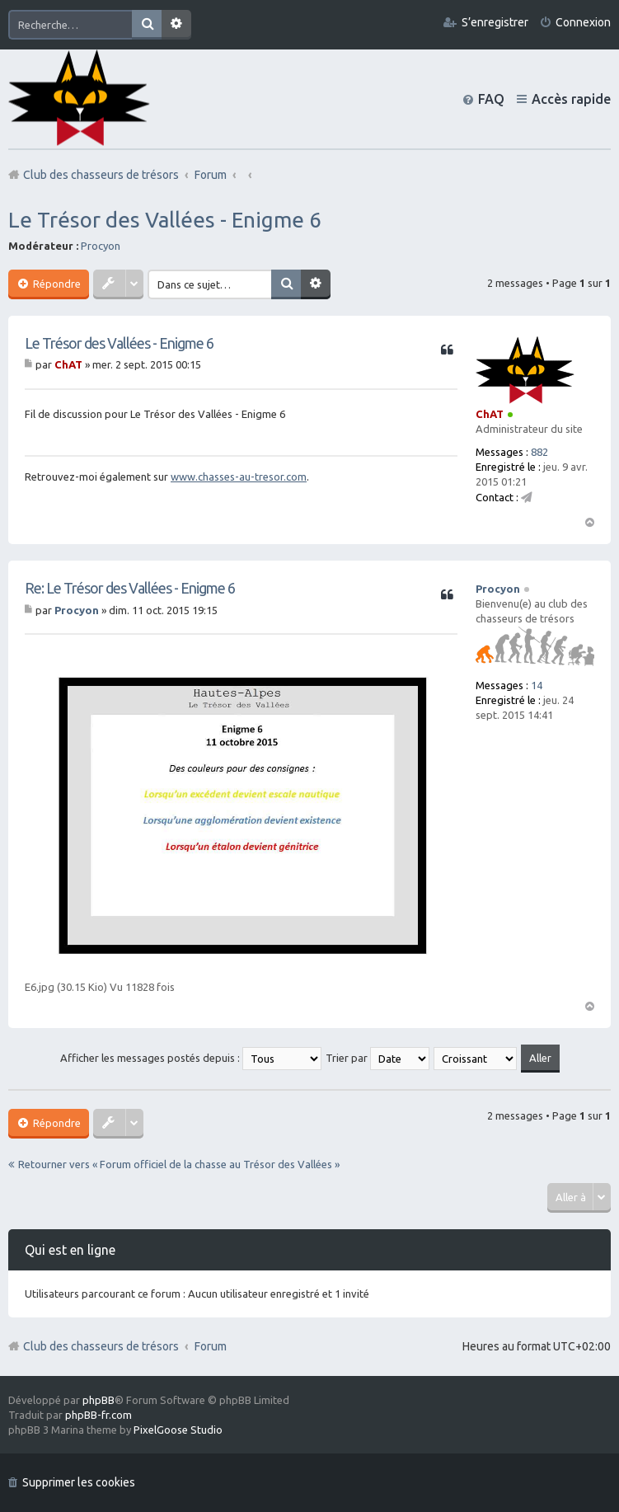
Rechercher (147, 25)
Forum (211, 1346)
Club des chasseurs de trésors (101, 1346)
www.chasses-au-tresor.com (239, 476)
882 (539, 452)
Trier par (377, 1058)
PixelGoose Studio (178, 1429)
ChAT (490, 414)
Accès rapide (571, 99)
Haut (589, 521)
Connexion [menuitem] (583, 22)
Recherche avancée (176, 25)
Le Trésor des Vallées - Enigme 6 (164, 220)
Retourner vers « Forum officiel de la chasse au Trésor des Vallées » (179, 1164)
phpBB (98, 1400)
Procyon (100, 245)
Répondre (55, 283)
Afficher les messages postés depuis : (190, 1058)
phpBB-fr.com (98, 1414)
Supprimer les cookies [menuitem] (78, 1482)
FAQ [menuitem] (491, 99)
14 (536, 685)
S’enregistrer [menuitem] (495, 22)
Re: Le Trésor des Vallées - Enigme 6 (130, 588)
